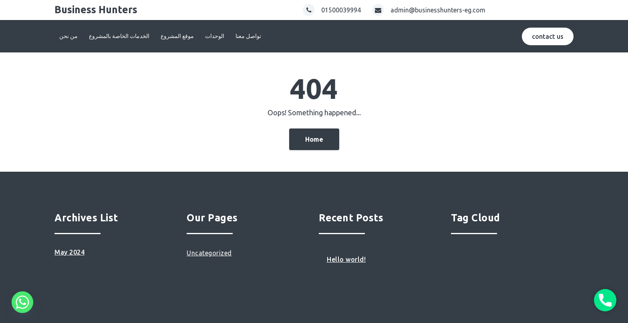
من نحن (68, 36)
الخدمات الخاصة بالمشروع (119, 36)
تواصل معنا (248, 36)
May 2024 (69, 252)
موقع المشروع (177, 36)
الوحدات (214, 36)
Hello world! (346, 259)
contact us (548, 36)
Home (314, 139)
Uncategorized (209, 253)
